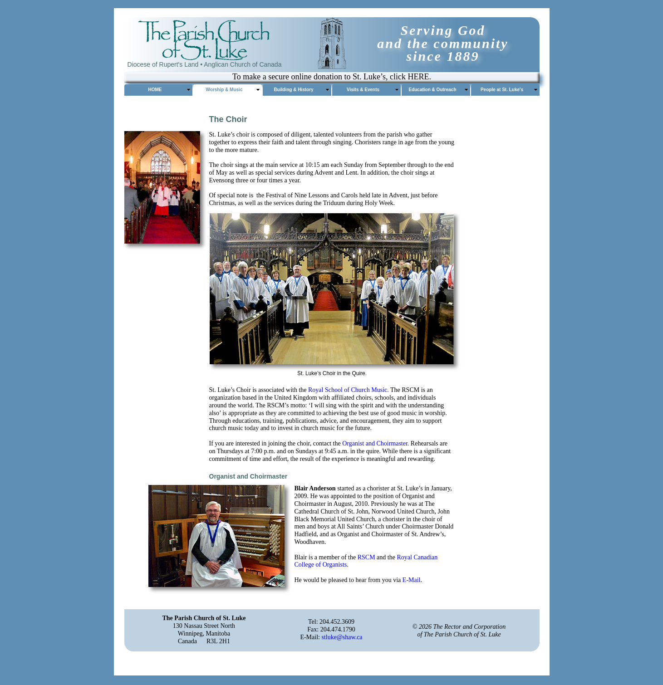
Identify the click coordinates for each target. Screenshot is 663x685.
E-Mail (412, 580)
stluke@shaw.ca (341, 637)
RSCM (366, 557)
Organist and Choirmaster (375, 443)
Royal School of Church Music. (348, 390)
